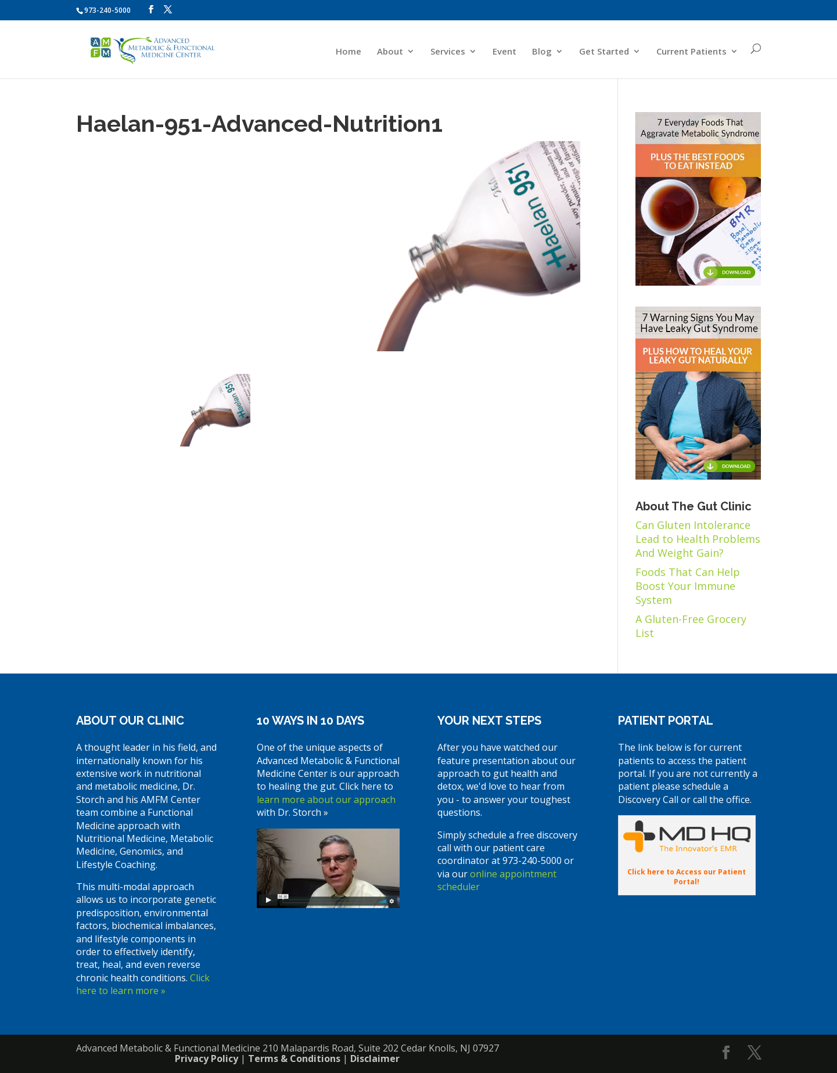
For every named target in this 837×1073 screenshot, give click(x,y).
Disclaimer (375, 1058)
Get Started (604, 52)
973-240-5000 (107, 10)
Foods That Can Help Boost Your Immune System (687, 586)
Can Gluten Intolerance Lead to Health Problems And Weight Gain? (697, 539)
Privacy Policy (206, 1058)
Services (447, 52)
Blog (542, 52)
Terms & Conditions (294, 1058)
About (390, 52)
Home (348, 52)
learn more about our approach (326, 799)
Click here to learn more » (143, 984)
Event (504, 52)
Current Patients (691, 52)
